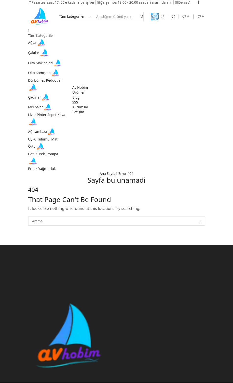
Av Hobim (80, 87)
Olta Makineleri (45, 63)
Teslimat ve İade (131, 277)
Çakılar (39, 52)
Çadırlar (39, 97)
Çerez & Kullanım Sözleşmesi (145, 265)
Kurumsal (80, 107)
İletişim (78, 112)
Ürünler (78, 92)
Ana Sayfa (107, 173)
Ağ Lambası (42, 131)
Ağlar (37, 42)
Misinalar (40, 107)
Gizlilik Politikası (92, 265)
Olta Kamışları (44, 72)
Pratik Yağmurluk (42, 168)
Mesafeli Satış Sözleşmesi (81, 277)
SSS (75, 102)
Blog (76, 97)
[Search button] (141, 16)
